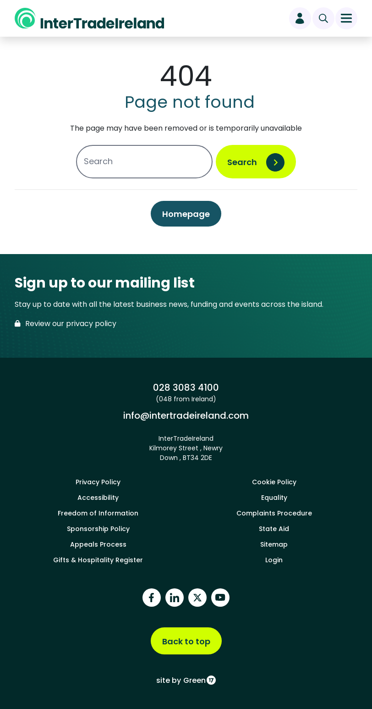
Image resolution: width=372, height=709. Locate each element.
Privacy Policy (98, 482)
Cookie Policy (274, 482)
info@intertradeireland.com (186, 415)
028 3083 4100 (186, 387)
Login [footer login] (274, 560)
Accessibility (98, 497)
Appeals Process (98, 544)
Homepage (186, 214)
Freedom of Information (98, 513)
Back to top (186, 641)
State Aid (274, 528)
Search (242, 162)
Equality (274, 497)
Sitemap (274, 544)
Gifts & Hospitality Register (98, 560)
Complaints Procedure (274, 513)
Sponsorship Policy (98, 528)
